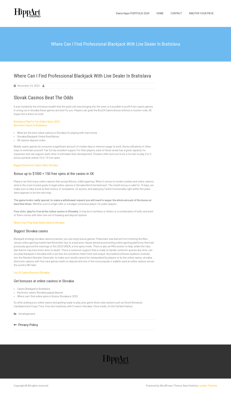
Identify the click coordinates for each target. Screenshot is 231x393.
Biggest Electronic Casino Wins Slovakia (36, 165)
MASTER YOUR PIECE (201, 13)
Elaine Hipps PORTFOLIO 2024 (132, 13)
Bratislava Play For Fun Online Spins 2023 (37, 121)
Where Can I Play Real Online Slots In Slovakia (39, 222)
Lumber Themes (208, 385)
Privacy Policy (28, 325)
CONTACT (176, 13)
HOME (160, 13)
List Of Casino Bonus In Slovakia (31, 272)
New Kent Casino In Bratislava (30, 125)
